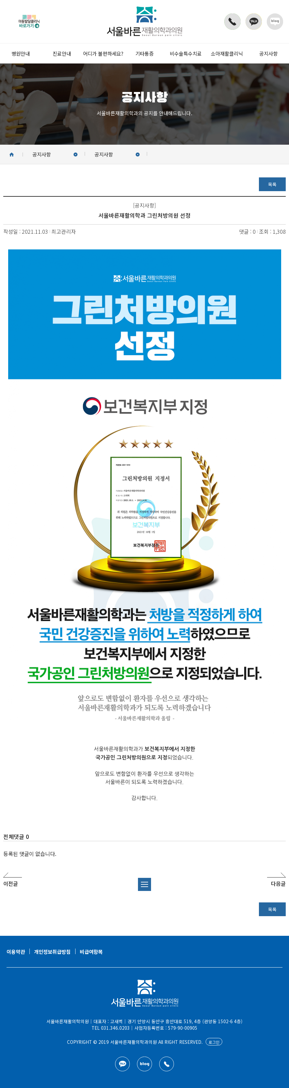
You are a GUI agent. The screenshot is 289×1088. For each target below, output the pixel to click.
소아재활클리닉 (227, 53)
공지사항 (268, 53)
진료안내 (62, 53)
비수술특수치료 (186, 53)
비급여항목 (91, 951)
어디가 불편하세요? (103, 53)
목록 (272, 184)
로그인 (214, 1042)
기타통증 (144, 53)
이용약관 (16, 951)
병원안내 (20, 53)
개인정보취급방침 (52, 951)
